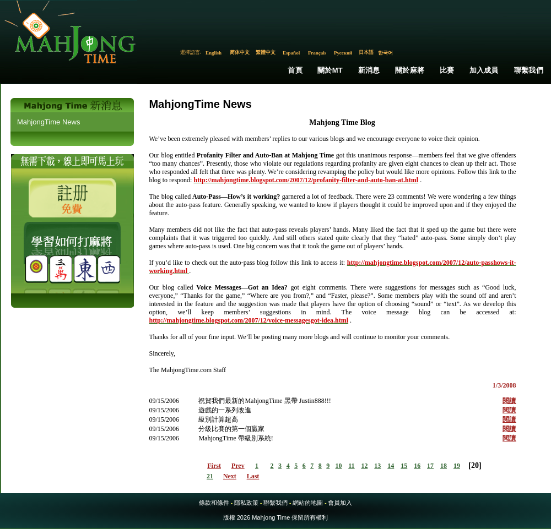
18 (443, 466)
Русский (343, 53)
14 (390, 466)
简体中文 (240, 52)
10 (339, 466)
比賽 (447, 70)
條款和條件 (214, 502)
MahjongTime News (48, 122)
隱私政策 (246, 502)
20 (475, 465)
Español (291, 53)
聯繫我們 (528, 70)
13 (377, 466)
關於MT (330, 70)
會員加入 (340, 502)
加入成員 (484, 70)
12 (364, 466)
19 (456, 466)
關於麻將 (409, 70)
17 (430, 466)
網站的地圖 (308, 502)
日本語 (366, 52)
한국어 (385, 53)
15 (404, 466)
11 (351, 466)
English (214, 53)
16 (417, 466)
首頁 (295, 70)
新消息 (369, 70)
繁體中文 (266, 52)
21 (210, 476)
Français (317, 53)
